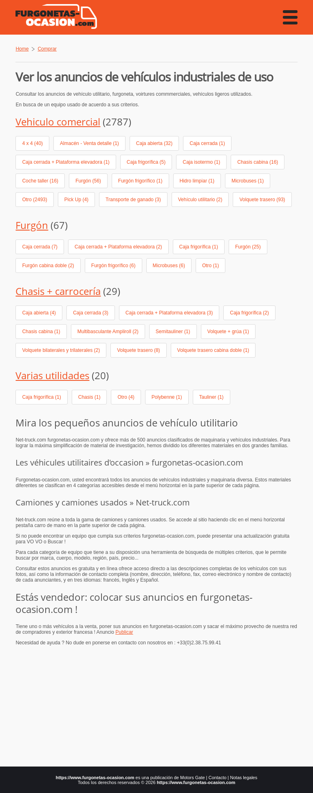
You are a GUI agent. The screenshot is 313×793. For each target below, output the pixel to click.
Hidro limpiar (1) (197, 181)
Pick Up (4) (76, 199)
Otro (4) (125, 397)
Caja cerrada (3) (90, 313)
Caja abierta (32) (154, 143)
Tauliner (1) (211, 397)
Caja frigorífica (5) (146, 162)
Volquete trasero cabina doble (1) (213, 350)
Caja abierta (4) (39, 313)
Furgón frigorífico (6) (113, 265)
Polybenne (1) (167, 397)
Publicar (124, 632)
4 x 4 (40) (32, 143)
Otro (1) (210, 265)
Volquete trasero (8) (138, 350)
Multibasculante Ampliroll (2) (108, 331)
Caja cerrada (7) (39, 247)
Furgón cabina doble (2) (48, 265)
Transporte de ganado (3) (133, 199)
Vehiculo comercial (57, 121)
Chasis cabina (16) (257, 162)
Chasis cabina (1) (41, 331)
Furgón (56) (88, 181)
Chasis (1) (89, 397)
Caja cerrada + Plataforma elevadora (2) (118, 247)
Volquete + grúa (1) (228, 331)
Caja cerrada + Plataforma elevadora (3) (169, 313)
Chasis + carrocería (58, 291)
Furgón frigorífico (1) (140, 181)
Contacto (218, 777)
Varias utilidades (52, 375)
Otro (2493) (34, 199)
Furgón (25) (248, 247)
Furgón (31, 225)
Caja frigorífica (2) (249, 313)
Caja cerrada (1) (207, 143)
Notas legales (244, 777)
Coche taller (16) (40, 181)
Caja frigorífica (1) (198, 247)
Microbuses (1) (247, 181)
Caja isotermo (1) (201, 162)
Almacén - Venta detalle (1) (89, 143)
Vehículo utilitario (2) (200, 199)
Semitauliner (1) (173, 331)
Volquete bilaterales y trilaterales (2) (61, 350)
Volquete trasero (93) (262, 199)
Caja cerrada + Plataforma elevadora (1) (65, 162)
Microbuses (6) (169, 265)
